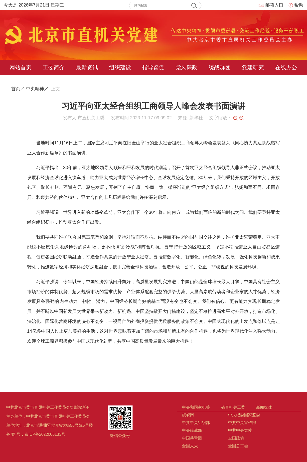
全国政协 (236, 438)
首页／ (18, 88)
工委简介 (54, 67)
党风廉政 (186, 67)
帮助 (295, 5)
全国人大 (190, 446)
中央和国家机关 (196, 407)
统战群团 (220, 67)
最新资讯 (87, 67)
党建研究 (253, 67)
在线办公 (286, 67)
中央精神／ (37, 88)
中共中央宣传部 (242, 422)
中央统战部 (192, 430)
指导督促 (153, 67)
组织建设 (120, 67)
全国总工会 (238, 446)
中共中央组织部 (196, 422)
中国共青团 (192, 438)
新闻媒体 (264, 407)
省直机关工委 (233, 407)
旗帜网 (188, 415)
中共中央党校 (240, 430)
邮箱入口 (270, 5)
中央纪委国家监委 (244, 415)
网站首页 (20, 67)
